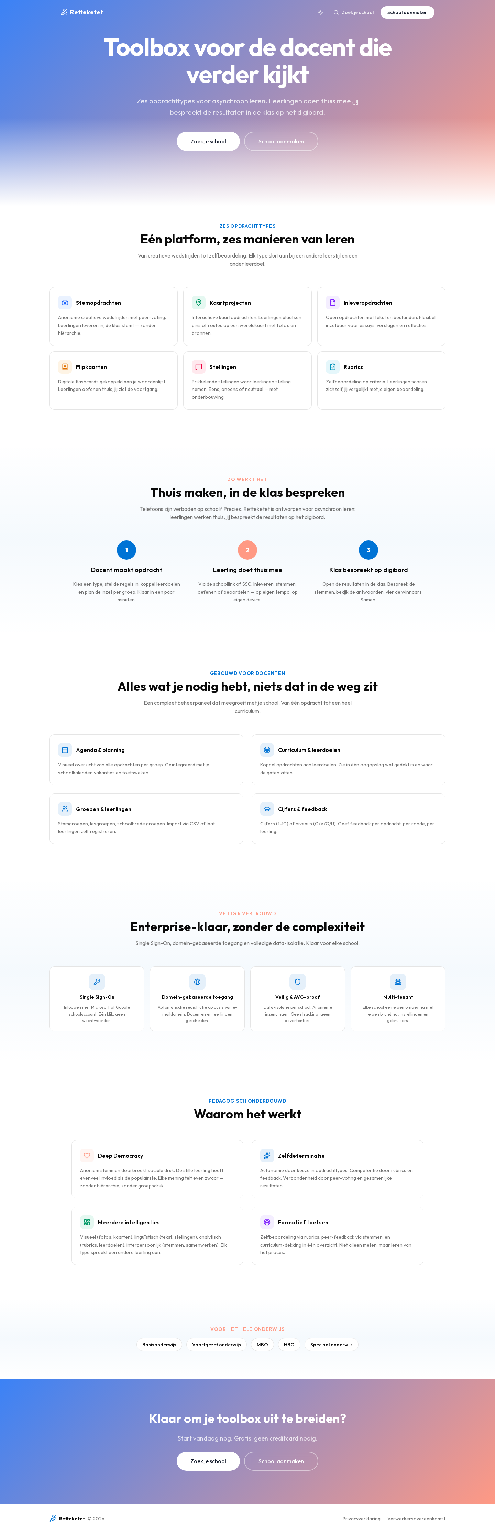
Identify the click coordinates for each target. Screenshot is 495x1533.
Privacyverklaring (362, 1518)
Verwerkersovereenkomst (416, 1518)
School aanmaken (407, 12)
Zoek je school (353, 12)
